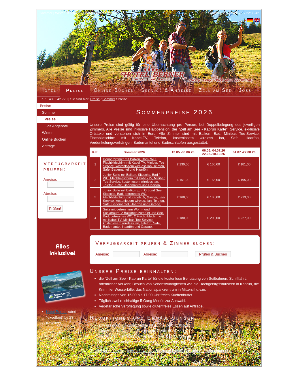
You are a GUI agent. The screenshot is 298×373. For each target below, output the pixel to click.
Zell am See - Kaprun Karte (128, 278)
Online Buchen (54, 139)
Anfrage (48, 146)
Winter (60, 13)
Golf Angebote (56, 126)
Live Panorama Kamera (98, 13)
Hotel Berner (56, 311)
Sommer (46, 13)
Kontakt (73, 13)
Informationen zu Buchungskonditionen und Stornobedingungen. (179, 350)
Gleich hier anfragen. (107, 350)
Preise (95, 99)
